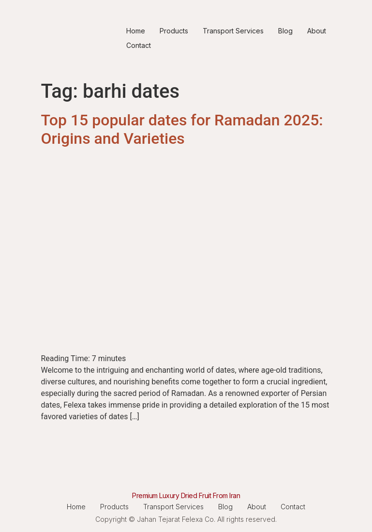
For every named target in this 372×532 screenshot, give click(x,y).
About (316, 31)
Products (174, 31)
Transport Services (233, 31)
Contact (138, 45)
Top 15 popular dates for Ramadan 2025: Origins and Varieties (182, 129)
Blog (285, 31)
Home (135, 31)
